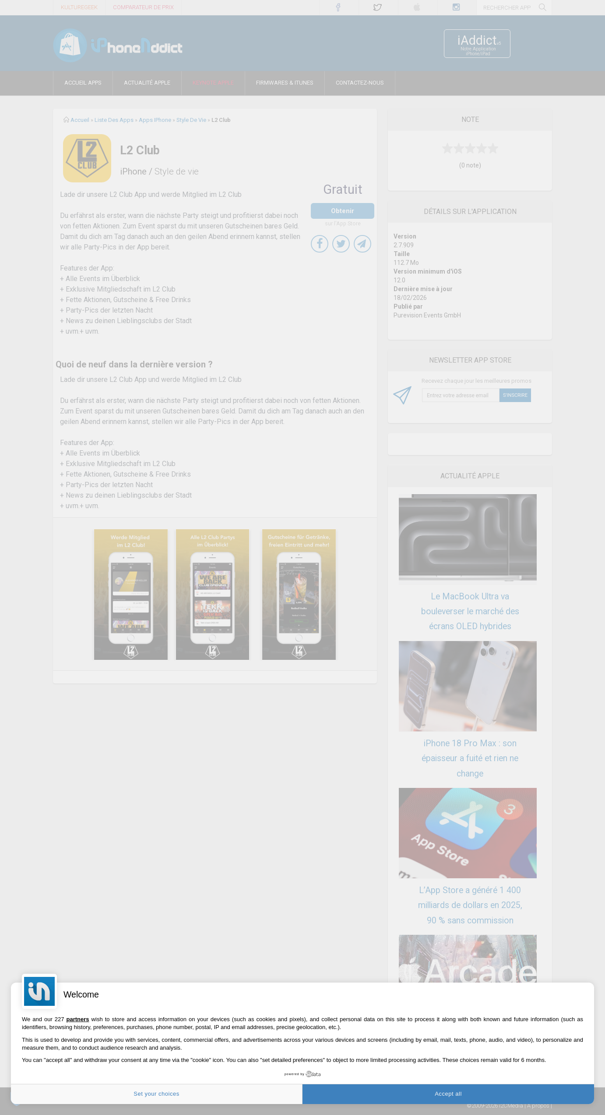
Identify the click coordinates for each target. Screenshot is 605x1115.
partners (78, 1019)
